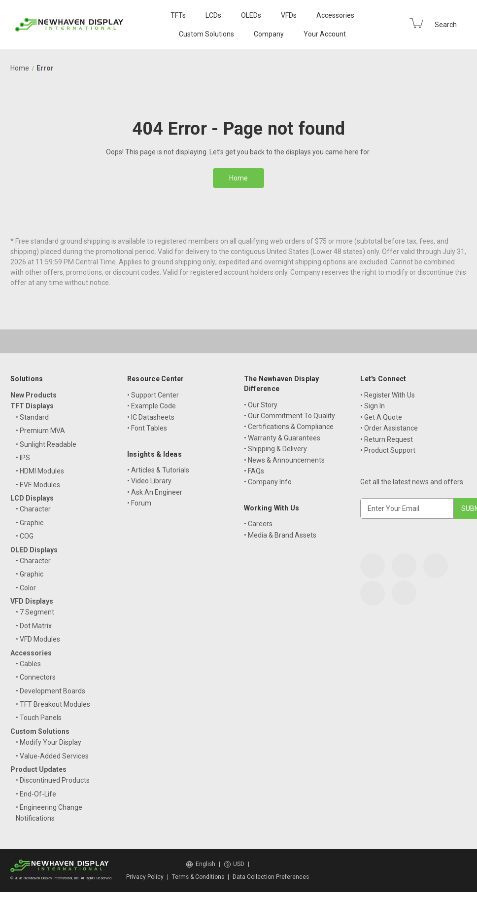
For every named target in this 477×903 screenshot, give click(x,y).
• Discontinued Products (53, 780)
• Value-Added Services (52, 756)
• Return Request (386, 439)
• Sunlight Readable (46, 444)
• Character (33, 509)
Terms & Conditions (198, 876)
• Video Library (149, 481)
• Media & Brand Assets (280, 535)
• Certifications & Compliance (289, 427)
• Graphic (29, 523)
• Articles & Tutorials (158, 470)
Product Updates (38, 769)
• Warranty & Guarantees (282, 438)
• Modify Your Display (48, 742)
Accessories (335, 15)
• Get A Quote (381, 417)
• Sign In (372, 406)
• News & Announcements (284, 460)
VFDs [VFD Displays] (289, 15)
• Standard (32, 417)
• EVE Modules (38, 485)
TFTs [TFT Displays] (178, 15)
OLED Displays (34, 550)
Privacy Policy (145, 876)
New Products (33, 395)
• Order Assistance (389, 428)
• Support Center (153, 395)
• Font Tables (147, 428)
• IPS (23, 458)
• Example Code (151, 406)
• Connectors (36, 677)
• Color (26, 588)
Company (269, 34)
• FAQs (254, 471)
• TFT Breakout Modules (53, 704)
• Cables (28, 664)
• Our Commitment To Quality (289, 416)
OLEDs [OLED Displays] (251, 15)
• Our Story (260, 405)
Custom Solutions (206, 34)
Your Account (325, 34)
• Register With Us (387, 395)
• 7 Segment (35, 612)
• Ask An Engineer (154, 492)
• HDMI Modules (40, 471)
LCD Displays (32, 498)
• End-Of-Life (36, 794)
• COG (25, 536)
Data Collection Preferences (271, 876)
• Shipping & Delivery (275, 449)
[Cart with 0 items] (416, 23)
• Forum (139, 503)
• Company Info (268, 482)
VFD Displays (31, 601)
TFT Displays (32, 406)
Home (238, 178)
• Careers (258, 524)
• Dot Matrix (34, 626)
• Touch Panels (39, 718)
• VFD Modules (38, 639)
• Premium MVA (40, 430)
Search (446, 25)
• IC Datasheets (150, 417)
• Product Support (387, 450)
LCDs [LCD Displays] (213, 15)
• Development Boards (50, 691)
